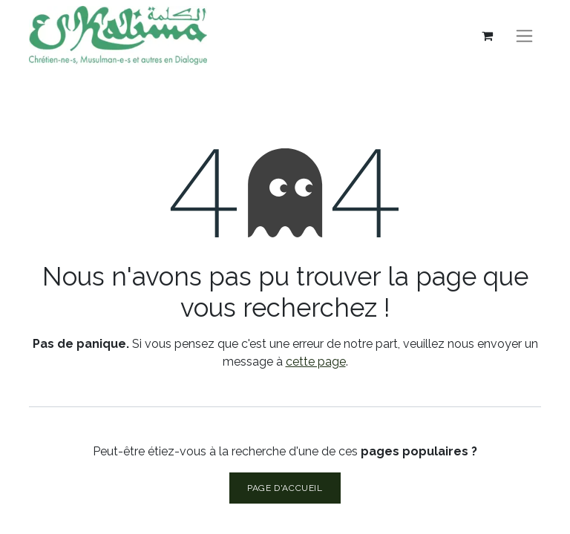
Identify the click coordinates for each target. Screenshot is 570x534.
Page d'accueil (284, 488)
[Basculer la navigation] (524, 36)
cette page (316, 362)
